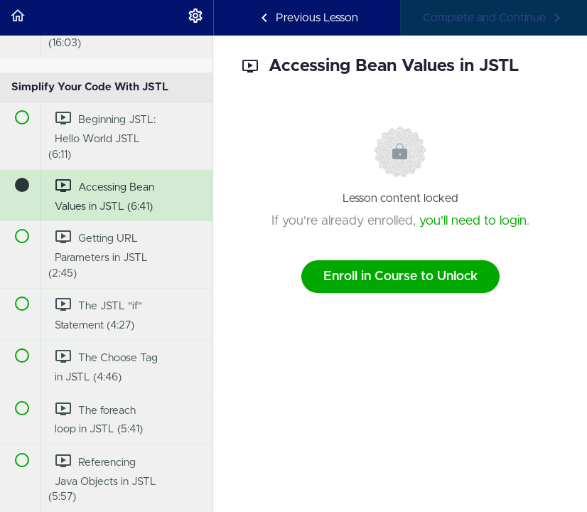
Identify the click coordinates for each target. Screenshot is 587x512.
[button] (18, 18)
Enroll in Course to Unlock (400, 276)
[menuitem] (195, 18)
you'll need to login (473, 221)
